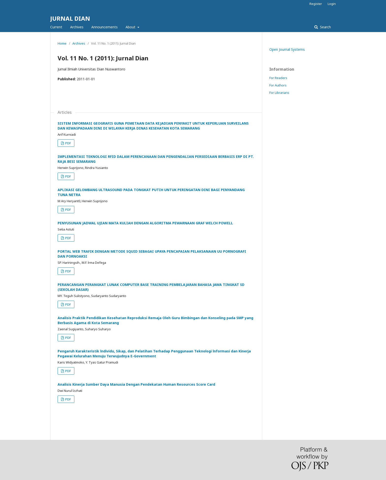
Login (332, 3)
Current (56, 27)
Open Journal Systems (287, 49)
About (131, 27)
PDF (67, 143)
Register (315, 3)
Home (62, 43)
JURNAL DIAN (70, 18)
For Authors (278, 85)
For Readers (278, 78)
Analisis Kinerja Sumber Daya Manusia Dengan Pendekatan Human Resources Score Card (136, 384)
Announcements (104, 27)
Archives (76, 27)
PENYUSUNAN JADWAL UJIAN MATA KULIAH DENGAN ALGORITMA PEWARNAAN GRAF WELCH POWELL (145, 223)
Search (325, 27)
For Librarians (279, 92)
